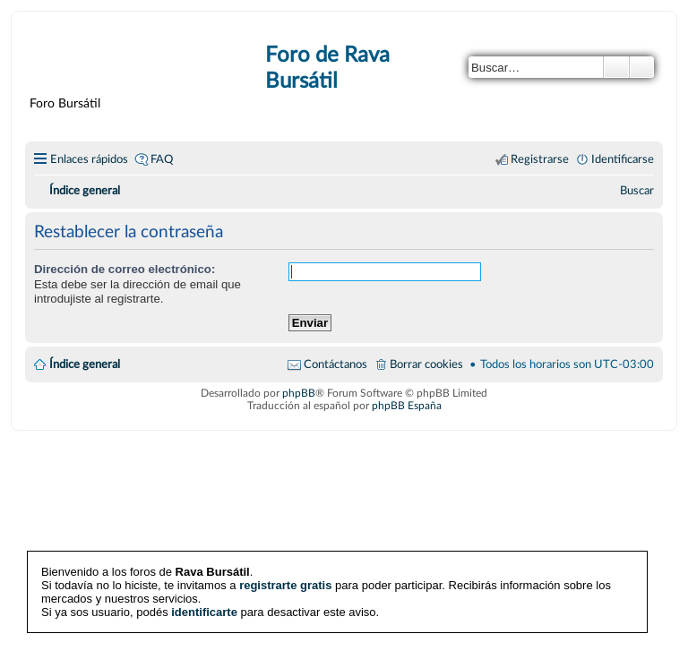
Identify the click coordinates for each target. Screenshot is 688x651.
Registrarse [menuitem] (540, 159)
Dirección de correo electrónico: (124, 269)
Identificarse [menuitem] (622, 159)
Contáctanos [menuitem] (335, 364)
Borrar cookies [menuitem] (426, 364)
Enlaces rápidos (89, 159)
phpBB (298, 393)
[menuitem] (637, 190)
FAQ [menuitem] (161, 159)
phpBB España (407, 405)
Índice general (84, 364)
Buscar (616, 67)
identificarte (204, 612)
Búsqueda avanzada (642, 67)
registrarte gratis (285, 585)
